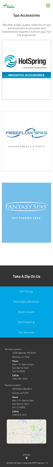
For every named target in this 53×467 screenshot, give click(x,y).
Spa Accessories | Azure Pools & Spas (8, 5)
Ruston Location (13, 385)
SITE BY (26, 456)
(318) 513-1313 (19, 414)
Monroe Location (13, 349)
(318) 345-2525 (20, 378)
